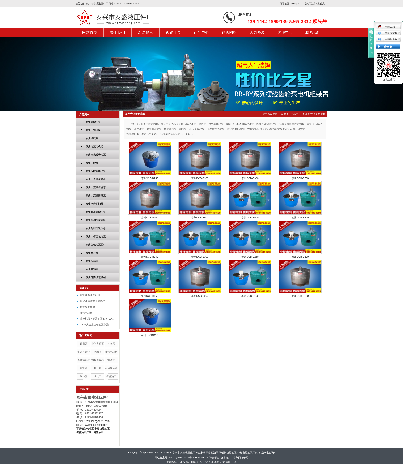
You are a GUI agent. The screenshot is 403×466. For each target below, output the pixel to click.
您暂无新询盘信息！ (316, 3)
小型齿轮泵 (97, 343)
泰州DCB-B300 (199, 256)
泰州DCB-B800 (199, 296)
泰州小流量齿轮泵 (96, 179)
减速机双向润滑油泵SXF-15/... (97, 318)
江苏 (182, 462)
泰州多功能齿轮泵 (96, 220)
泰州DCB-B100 (199, 178)
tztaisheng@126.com (98, 421)
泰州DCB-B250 (249, 256)
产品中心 (201, 32)
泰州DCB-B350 (149, 256)
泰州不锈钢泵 (93, 130)
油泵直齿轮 (83, 351)
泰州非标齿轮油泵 (96, 236)
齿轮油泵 (173, 32)
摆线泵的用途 (87, 306)
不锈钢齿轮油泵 (228, 452)
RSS (293, 3)
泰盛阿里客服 (389, 39)
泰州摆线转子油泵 (96, 154)
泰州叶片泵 (92, 252)
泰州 (216, 462)
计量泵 (84, 343)
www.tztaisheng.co (95, 424)
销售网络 (229, 32)
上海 (234, 462)
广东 (199, 462)
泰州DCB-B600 (199, 217)
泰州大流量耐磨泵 (96, 195)
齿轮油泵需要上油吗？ (92, 301)
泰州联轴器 (92, 269)
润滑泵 (111, 360)
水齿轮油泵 (111, 368)
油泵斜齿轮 (97, 360)
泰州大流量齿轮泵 (96, 187)
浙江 (188, 462)
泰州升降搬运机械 (96, 277)
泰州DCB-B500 (249, 217)
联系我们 (313, 32)
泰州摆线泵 (92, 138)
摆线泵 (97, 376)
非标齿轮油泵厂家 (247, 452)
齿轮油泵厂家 (83, 432)
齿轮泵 (84, 368)
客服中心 (285, 32)
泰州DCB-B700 (300, 178)
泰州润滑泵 (92, 162)
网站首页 (89, 32)
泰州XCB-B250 (149, 178)
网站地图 (284, 3)
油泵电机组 (86, 312)
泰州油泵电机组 (94, 146)
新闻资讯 (145, 32)
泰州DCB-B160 (149, 296)
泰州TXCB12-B (149, 335)
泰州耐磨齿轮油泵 (96, 228)
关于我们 (117, 32)
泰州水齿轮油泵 (94, 203)
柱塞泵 (111, 343)
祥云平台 (214, 457)
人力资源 (257, 32)
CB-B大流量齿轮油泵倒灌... (95, 324)
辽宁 (205, 462)
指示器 (97, 351)
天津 (210, 462)
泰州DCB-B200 (300, 256)
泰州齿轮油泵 (93, 121)
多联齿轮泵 (83, 360)
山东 (193, 462)
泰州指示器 (92, 261)
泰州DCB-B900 (249, 178)
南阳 (228, 462)
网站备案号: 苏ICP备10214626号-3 (174, 457)
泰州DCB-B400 (300, 217)
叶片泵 (97, 368)
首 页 (283, 113)
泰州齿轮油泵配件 (96, 244)
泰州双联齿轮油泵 (96, 171)
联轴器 (84, 376)
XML (300, 3)
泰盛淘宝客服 (389, 33)
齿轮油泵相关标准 (90, 295)
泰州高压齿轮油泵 (96, 211)
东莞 (222, 462)
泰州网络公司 (240, 457)
